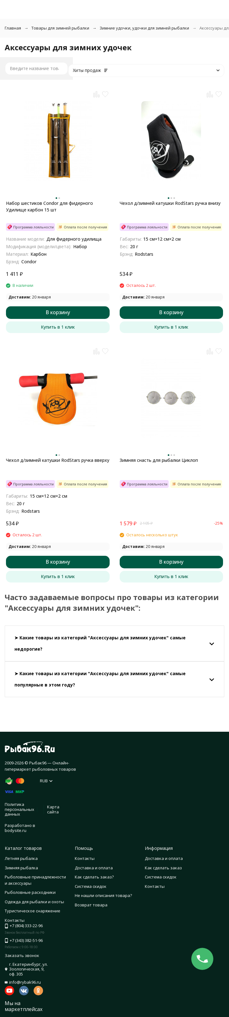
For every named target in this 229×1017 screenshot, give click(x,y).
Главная (13, 28)
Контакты (85, 858)
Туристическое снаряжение (32, 911)
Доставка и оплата (94, 868)
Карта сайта (53, 809)
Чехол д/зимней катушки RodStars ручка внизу (170, 203)
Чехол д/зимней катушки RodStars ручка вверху (57, 460)
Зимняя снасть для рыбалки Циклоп (159, 460)
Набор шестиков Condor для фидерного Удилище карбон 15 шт (49, 206)
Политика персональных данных (19, 809)
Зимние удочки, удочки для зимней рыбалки (144, 28)
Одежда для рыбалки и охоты (34, 902)
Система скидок (90, 886)
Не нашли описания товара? (103, 895)
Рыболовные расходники (30, 892)
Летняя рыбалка (21, 858)
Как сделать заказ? (94, 877)
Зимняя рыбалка (21, 868)
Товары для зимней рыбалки (60, 28)
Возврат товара (91, 905)
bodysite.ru (15, 830)
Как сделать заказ (163, 868)
